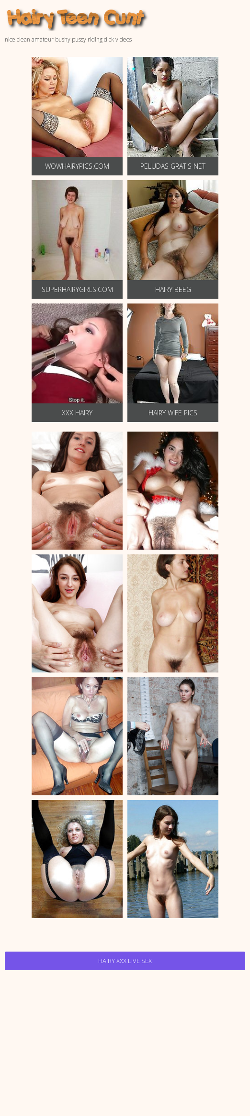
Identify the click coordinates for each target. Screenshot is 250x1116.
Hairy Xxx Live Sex (125, 960)
